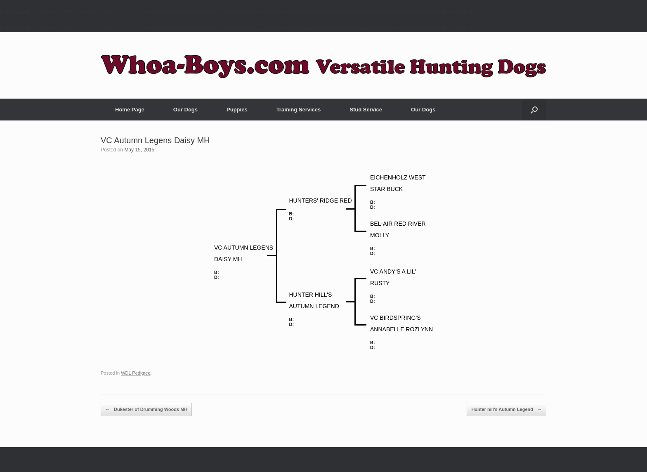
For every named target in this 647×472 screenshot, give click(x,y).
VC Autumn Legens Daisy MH (155, 140)
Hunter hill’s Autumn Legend (506, 410)
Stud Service (365, 109)
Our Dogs (185, 109)
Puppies (237, 109)
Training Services (298, 109)
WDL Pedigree (135, 373)
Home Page (129, 109)
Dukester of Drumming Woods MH (146, 410)
